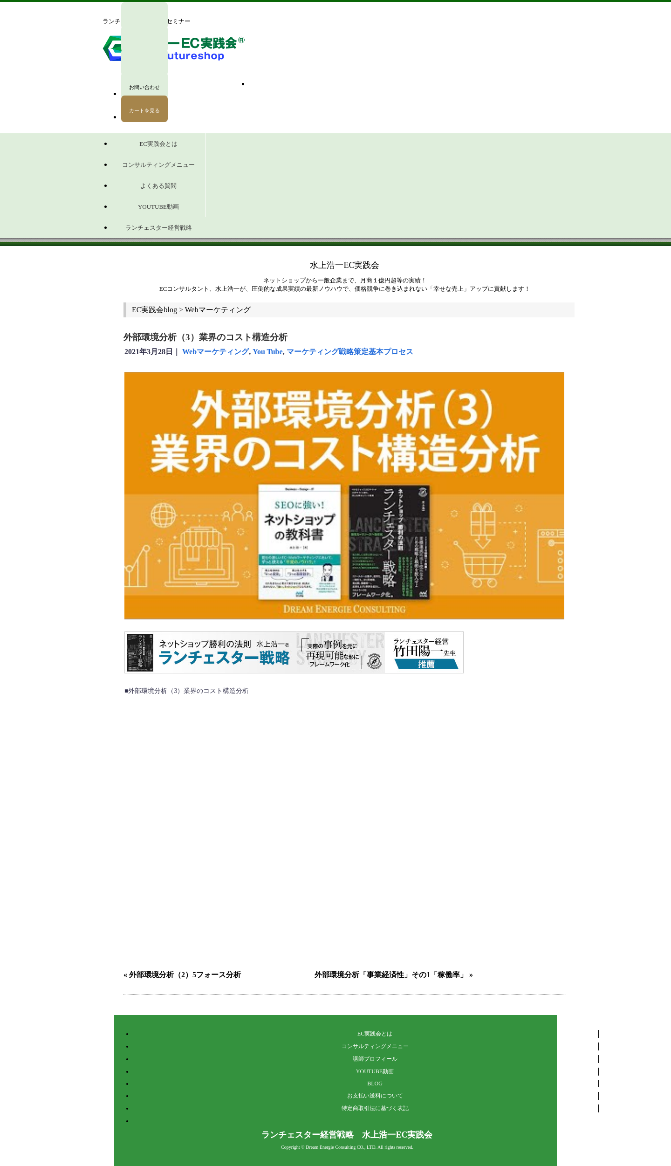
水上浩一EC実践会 (344, 265)
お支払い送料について (375, 1095)
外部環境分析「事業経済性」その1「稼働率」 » (394, 975)
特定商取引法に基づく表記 (375, 1108)
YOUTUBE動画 (375, 1071)
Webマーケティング (215, 352)
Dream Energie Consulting (331, 1147)
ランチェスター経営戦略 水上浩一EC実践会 (346, 1134)
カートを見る (144, 110)
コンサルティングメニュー (375, 1046)
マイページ (144, 39)
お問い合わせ (144, 87)
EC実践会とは (374, 1033)
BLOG (375, 1083)
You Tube (268, 352)
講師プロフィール (375, 1059)
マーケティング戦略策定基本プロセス (350, 352)
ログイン (144, 15)
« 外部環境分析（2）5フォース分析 (182, 975)
